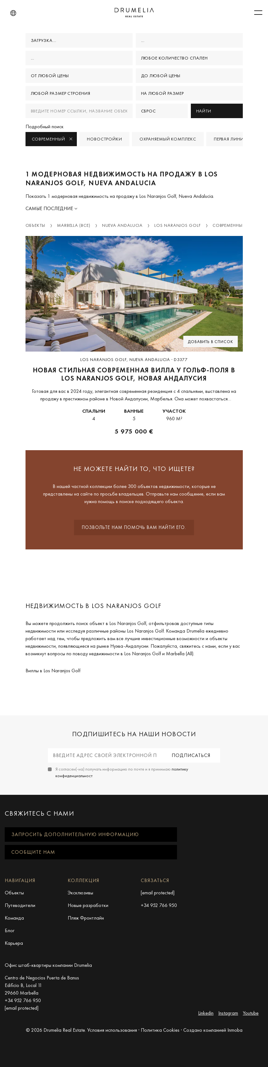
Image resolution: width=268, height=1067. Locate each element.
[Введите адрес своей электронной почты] (105, 755)
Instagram (228, 1013)
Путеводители (20, 905)
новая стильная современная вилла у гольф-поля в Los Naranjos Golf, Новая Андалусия (134, 374)
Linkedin (206, 1013)
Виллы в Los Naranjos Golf (53, 670)
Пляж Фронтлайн (86, 918)
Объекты (35, 225)
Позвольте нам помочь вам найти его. (134, 527)
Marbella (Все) (73, 225)
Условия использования (112, 1030)
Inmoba (234, 1030)
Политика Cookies (160, 1030)
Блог (9, 930)
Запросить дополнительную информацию (75, 834)
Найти (204, 111)
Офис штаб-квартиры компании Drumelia (48, 965)
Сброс (148, 111)
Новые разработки (88, 905)
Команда (14, 918)
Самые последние (50, 208)
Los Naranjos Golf (177, 225)
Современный (52, 139)
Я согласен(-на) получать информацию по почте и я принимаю (121, 772)
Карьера (14, 943)
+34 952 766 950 (159, 905)
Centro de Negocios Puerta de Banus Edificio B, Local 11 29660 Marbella (42, 985)
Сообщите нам (33, 852)
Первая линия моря (237, 139)
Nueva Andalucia (122, 225)
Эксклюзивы (80, 892)
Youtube (251, 1013)
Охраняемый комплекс (168, 139)
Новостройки (104, 139)
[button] (13, 13)
